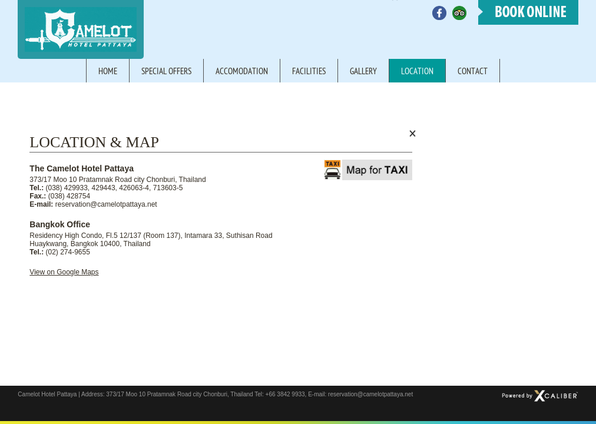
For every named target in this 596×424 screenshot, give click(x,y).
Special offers (166, 72)
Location (417, 72)
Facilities (309, 72)
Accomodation (242, 72)
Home (107, 72)
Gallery (363, 72)
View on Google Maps (63, 272)
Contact (473, 72)
